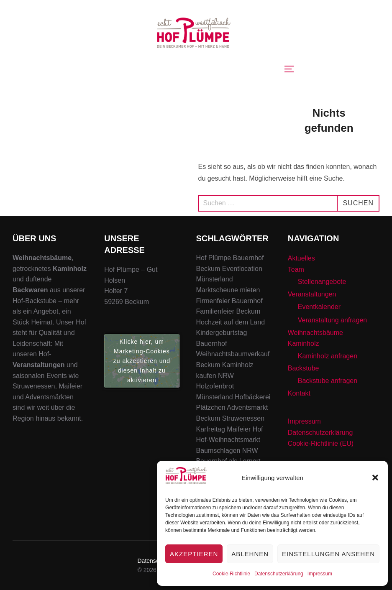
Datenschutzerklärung (278, 574)
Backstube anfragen (327, 380)
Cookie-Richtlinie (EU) (321, 443)
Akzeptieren (194, 553)
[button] (375, 477)
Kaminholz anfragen (327, 356)
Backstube (303, 368)
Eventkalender (319, 306)
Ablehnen (250, 553)
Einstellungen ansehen (328, 553)
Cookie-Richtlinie (231, 574)
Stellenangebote (322, 281)
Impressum (319, 574)
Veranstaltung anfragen (332, 320)
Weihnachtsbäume (315, 332)
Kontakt (299, 393)
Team (296, 269)
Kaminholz (303, 343)
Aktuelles (301, 258)
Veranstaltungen (312, 294)
